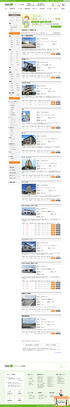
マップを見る (20, 380)
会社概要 (30, 378)
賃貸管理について (32, 395)
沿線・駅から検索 (13, 172)
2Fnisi (23, 77)
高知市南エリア (50, 381)
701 (23, 200)
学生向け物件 (42, 8)
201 (23, 152)
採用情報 (30, 383)
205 (23, 284)
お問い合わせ (31, 384)
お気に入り (53, 77)
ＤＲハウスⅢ (25, 182)
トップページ (31, 377)
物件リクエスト (12, 175)
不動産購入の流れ (60, 378)
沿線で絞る (17, 17)
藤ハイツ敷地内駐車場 (27, 35)
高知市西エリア (50, 380)
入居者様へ (63, 8)
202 (23, 258)
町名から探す (40, 380)
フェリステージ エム (27, 239)
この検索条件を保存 (56, 32)
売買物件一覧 (59, 377)
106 (23, 230)
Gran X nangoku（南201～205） (30, 263)
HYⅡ (23, 109)
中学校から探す (17, 20)
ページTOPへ (61, 367)
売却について (35, 8)
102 (23, 232)
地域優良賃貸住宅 (41, 386)
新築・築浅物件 (41, 384)
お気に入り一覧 (12, 178)
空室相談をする (32, 398)
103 (23, 234)
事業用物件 (52, 396)
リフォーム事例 (32, 396)
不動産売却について (61, 380)
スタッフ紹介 (49, 8)
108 (23, 228)
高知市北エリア (50, 383)
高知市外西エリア (50, 386)
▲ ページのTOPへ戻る (57, 352)
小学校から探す (11, 20)
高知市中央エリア (50, 377)
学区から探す (40, 378)
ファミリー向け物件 (41, 383)
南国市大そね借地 (26, 293)
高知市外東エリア (50, 384)
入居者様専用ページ (42, 395)
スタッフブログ (32, 381)
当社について (56, 8)
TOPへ (6, 8)
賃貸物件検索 (12, 167)
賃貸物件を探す (12, 8)
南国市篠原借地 (25, 316)
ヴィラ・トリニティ (27, 157)
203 (23, 102)
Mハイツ (24, 133)
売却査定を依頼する (61, 383)
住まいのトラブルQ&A (42, 396)
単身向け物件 (40, 381)
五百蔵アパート (25, 59)
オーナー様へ (20, 8)
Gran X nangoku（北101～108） (30, 205)
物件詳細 (58, 77)
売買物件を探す (27, 8)
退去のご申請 (41, 398)
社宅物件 (52, 395)
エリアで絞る (12, 17)
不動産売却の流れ (60, 381)
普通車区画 (24, 54)
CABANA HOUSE (26, 82)
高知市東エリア (50, 378)
